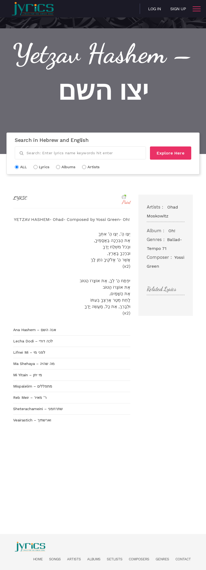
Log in (154, 8)
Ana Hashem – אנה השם (34, 330)
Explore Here (171, 153)
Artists (74, 559)
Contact (183, 559)
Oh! (171, 230)
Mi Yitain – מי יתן (27, 375)
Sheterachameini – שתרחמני (38, 409)
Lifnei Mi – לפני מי (29, 352)
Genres (162, 559)
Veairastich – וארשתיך (32, 420)
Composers (139, 559)
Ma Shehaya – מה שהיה (34, 363)
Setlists (114, 559)
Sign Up (178, 8)
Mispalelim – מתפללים (32, 386)
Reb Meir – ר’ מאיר (30, 397)
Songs (55, 559)
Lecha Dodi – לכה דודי (33, 341)
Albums (93, 559)
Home (38, 559)
